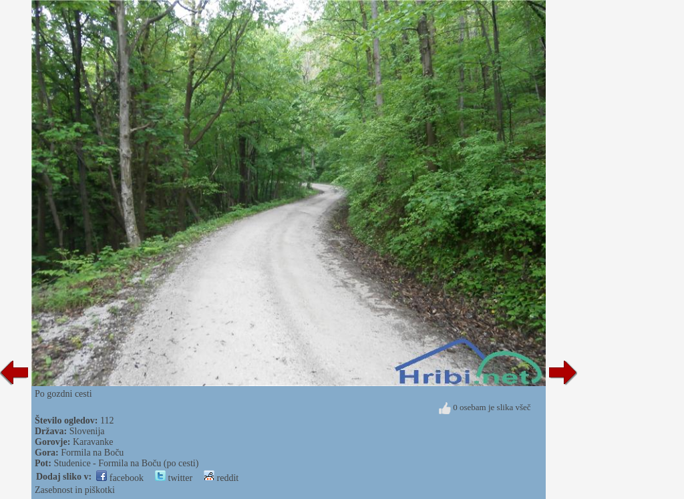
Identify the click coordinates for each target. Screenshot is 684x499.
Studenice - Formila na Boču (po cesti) (125, 463)
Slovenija (87, 431)
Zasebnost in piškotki (75, 490)
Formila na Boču (92, 453)
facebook (120, 478)
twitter (173, 478)
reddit (221, 478)
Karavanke (93, 442)
